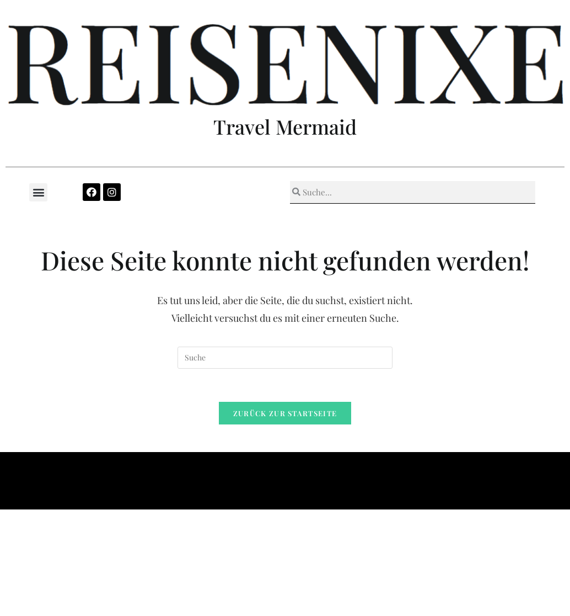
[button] (38, 192)
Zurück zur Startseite (285, 413)
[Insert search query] (285, 358)
